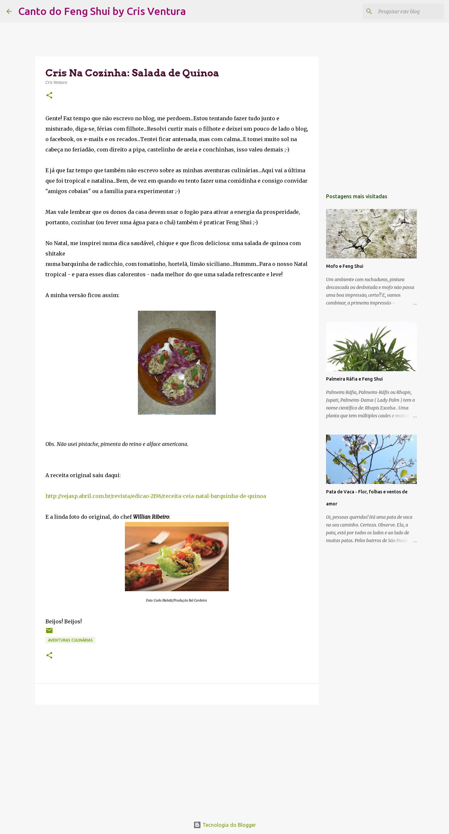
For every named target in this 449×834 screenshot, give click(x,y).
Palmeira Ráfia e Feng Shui (354, 379)
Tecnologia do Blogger (224, 825)
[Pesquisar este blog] (410, 11)
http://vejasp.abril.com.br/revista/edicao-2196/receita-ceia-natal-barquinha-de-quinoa (155, 496)
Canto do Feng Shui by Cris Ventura (102, 11)
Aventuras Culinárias (70, 640)
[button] (49, 95)
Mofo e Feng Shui (344, 266)
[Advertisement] (176, 759)
